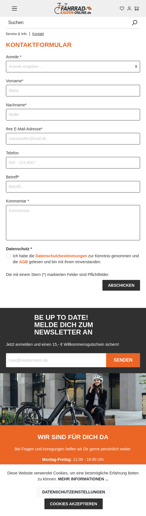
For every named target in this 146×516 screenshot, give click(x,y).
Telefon (12, 153)
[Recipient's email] (56, 360)
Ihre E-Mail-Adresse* (24, 129)
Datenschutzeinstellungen (73, 492)
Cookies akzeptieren (73, 504)
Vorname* (14, 81)
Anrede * (13, 57)
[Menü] (14, 8)
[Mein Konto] (129, 8)
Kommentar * (17, 201)
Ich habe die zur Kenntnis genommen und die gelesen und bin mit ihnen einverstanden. (76, 259)
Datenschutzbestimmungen (61, 256)
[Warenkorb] (136, 8)
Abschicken (121, 285)
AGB (23, 262)
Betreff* (12, 177)
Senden (123, 360)
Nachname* (16, 105)
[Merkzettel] (122, 8)
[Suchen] (67, 23)
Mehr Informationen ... (83, 479)
